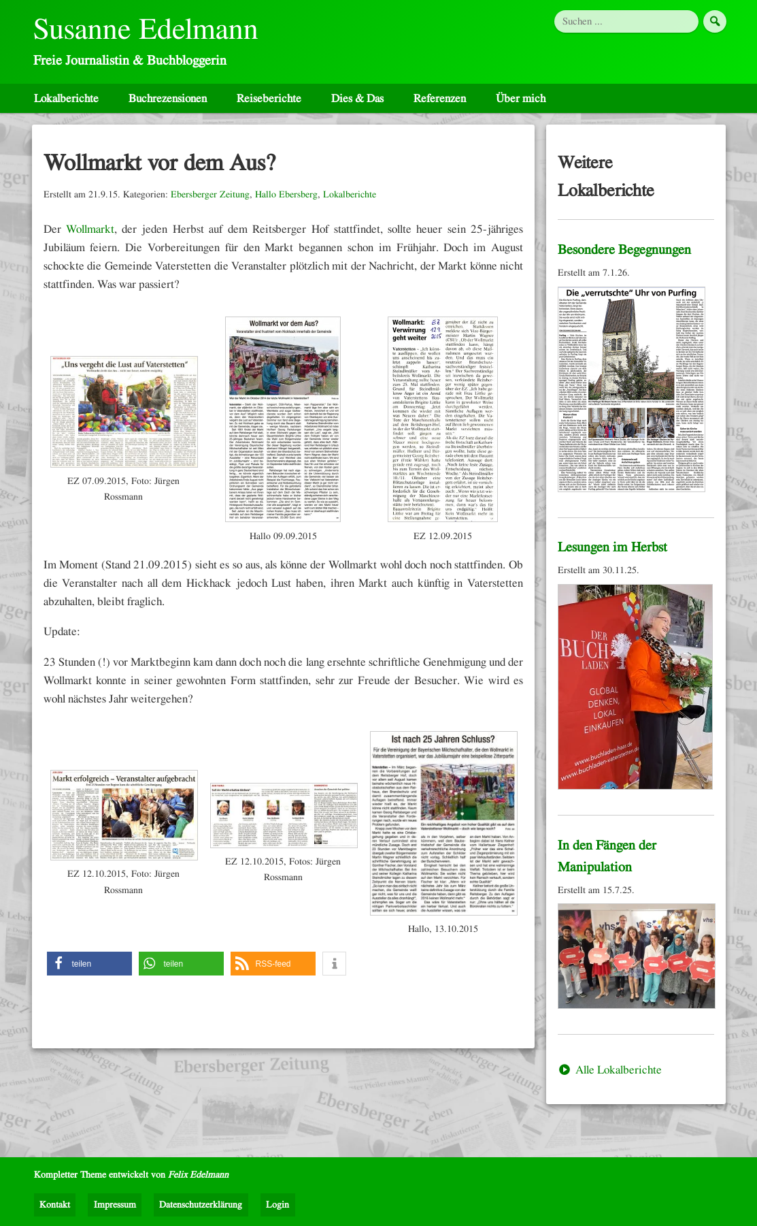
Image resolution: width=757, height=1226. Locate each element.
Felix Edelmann (198, 1175)
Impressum (115, 1204)
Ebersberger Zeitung (210, 201)
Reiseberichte (269, 104)
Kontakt (54, 1204)
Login (277, 1204)
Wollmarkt (90, 235)
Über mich (520, 104)
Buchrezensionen (168, 104)
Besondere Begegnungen (624, 256)
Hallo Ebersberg (286, 201)
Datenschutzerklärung (200, 1204)
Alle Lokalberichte (610, 1075)
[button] (89, 970)
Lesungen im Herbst (612, 554)
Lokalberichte (66, 104)
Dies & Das (357, 104)
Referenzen (440, 104)
